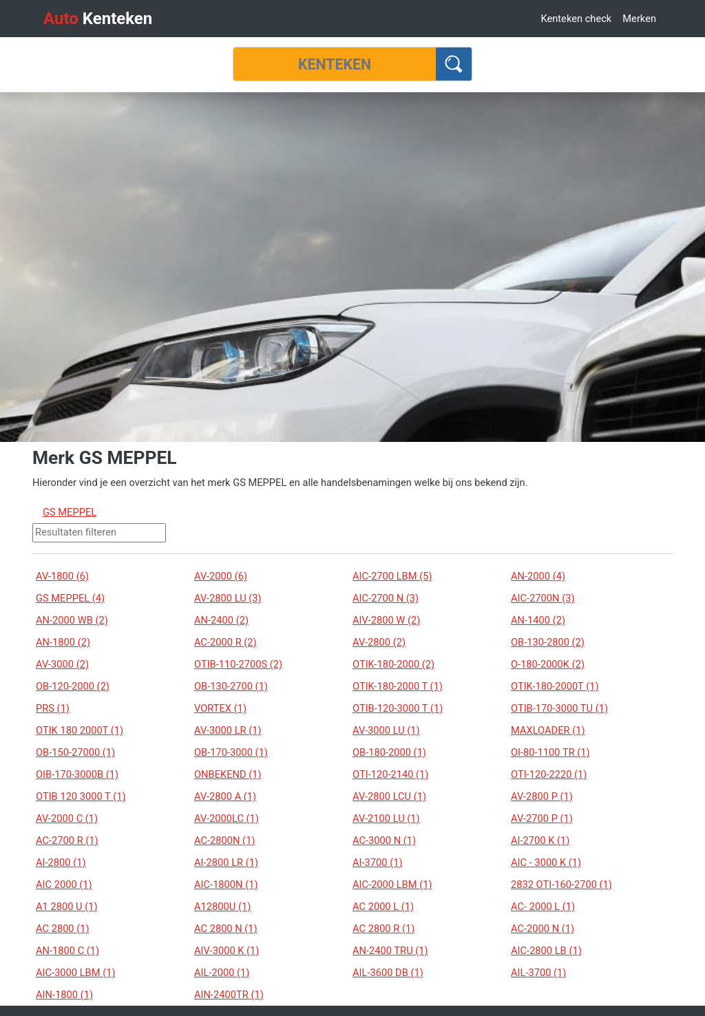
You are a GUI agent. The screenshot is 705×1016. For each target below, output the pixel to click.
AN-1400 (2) (538, 620)
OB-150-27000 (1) (75, 752)
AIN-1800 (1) (64, 994)
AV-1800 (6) (62, 576)
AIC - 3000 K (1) (546, 862)
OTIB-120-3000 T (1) (397, 708)
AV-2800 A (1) (225, 796)
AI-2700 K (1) (540, 840)
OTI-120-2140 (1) (390, 774)
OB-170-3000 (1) (231, 752)
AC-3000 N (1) (384, 840)
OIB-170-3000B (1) (77, 774)
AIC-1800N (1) (226, 884)
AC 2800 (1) (63, 928)
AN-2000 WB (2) (72, 620)
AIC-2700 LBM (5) (392, 576)
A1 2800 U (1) (67, 906)
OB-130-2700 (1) (231, 686)
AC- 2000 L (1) (543, 906)
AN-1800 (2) (63, 642)
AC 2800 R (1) (383, 928)
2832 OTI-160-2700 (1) (561, 884)
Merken (639, 18)
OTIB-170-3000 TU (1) (559, 708)
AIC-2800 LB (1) (546, 950)
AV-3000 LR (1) (228, 730)
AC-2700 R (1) (67, 840)
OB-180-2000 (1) (389, 752)
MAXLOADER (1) (548, 730)
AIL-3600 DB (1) (387, 972)
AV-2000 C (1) (67, 818)
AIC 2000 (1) (64, 884)
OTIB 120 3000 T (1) (80, 796)
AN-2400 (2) (221, 620)
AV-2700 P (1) (542, 818)
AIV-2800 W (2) (386, 620)
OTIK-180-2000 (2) (393, 664)
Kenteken (97, 18)
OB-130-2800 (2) (548, 642)
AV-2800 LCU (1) (389, 796)
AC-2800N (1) (224, 840)
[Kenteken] (334, 64)
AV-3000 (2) (62, 664)
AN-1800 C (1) (67, 950)
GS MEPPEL (69, 512)
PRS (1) (53, 708)
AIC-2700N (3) (543, 598)
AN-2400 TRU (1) (390, 950)
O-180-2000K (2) (548, 664)
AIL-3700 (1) (538, 972)
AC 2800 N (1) (225, 928)
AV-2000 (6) (220, 576)
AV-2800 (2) (379, 642)
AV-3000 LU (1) (386, 730)
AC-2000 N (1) (542, 928)
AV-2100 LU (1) (386, 818)
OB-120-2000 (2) (72, 686)
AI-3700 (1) (377, 862)
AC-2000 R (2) (225, 642)
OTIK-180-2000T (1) (555, 686)
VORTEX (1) (220, 708)
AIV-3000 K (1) (226, 950)
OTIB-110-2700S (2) (238, 664)
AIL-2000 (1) (221, 972)
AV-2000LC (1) (226, 818)
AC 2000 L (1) (383, 906)
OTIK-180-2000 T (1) (397, 686)
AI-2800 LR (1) (226, 862)
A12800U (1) (222, 906)
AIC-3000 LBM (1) (76, 972)
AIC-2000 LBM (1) (392, 884)
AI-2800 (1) (61, 862)
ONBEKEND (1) (228, 774)
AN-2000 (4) (538, 576)
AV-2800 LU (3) (228, 598)
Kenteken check (575, 18)
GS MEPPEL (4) (70, 598)
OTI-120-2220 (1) (549, 774)
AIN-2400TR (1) (229, 994)
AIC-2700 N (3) (385, 598)
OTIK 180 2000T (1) (79, 730)
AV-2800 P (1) (542, 796)
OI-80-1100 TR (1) (550, 752)
